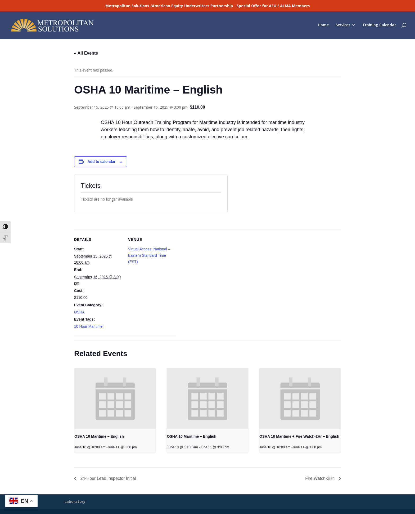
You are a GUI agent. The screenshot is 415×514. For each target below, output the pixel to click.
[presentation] (115, 398)
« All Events (86, 53)
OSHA (79, 312)
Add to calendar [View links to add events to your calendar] (102, 161)
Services (343, 26)
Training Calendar (379, 26)
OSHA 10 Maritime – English (99, 436)
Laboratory (75, 501)
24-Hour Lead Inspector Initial (107, 478)
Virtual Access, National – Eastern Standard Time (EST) (149, 255)
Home (323, 26)
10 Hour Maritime (88, 326)
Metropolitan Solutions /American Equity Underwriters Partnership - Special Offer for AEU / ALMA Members (207, 5)
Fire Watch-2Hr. (320, 478)
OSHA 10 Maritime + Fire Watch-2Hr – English (299, 436)
